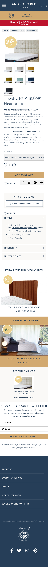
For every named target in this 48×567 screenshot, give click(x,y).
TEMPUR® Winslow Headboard (24, 392)
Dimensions (11, 248)
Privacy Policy (16, 448)
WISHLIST (9, 183)
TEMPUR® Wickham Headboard (24, 307)
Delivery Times (12, 256)
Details (8, 218)
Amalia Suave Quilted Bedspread (24, 359)
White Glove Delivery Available (26, 203)
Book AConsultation (27, 15)
